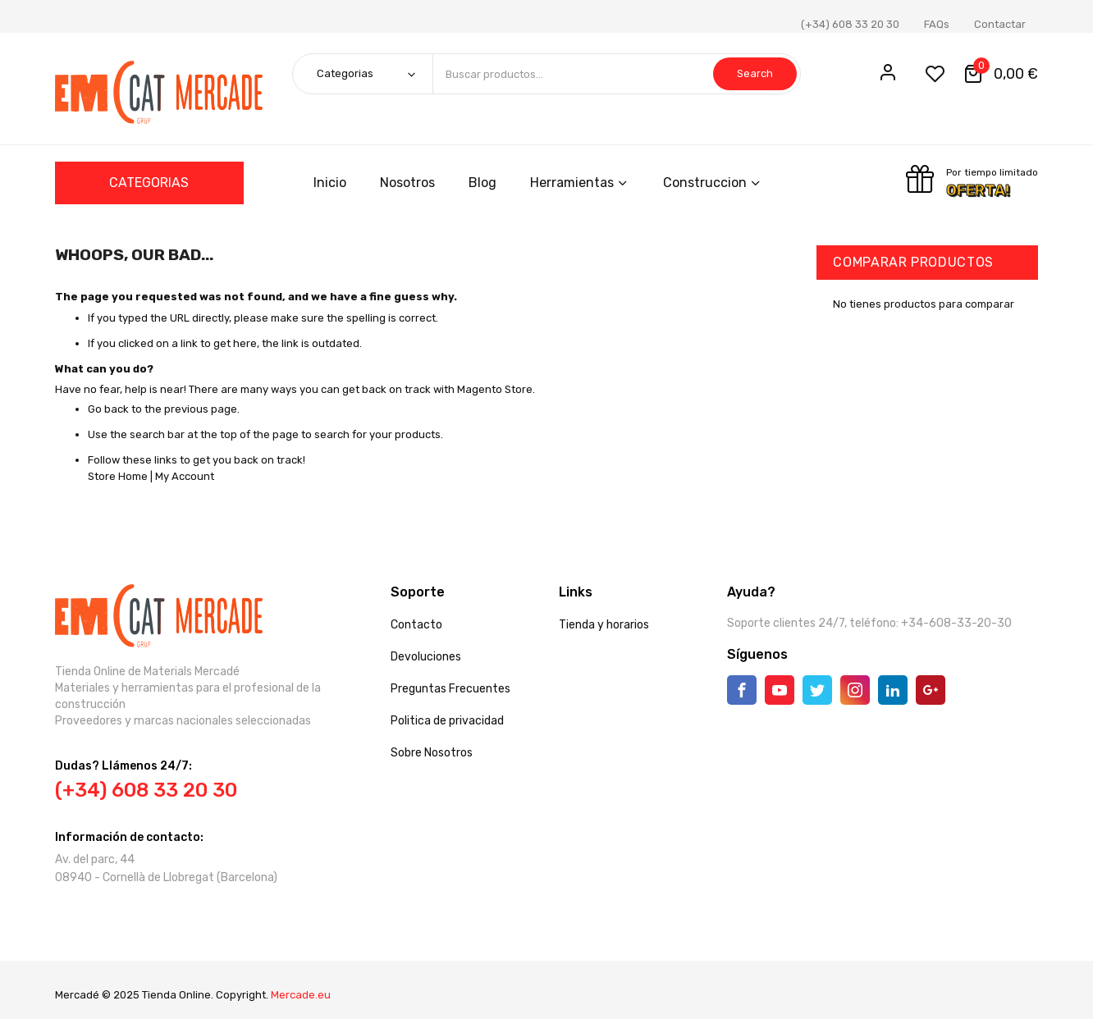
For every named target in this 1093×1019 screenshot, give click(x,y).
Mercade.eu (301, 995)
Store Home (118, 476)
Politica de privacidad (447, 721)
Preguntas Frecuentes (450, 689)
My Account (184, 476)
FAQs (936, 24)
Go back (108, 409)
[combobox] (615, 74)
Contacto (416, 625)
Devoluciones (426, 657)
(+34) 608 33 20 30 (850, 24)
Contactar (1000, 24)
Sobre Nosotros (432, 753)
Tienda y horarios (604, 625)
